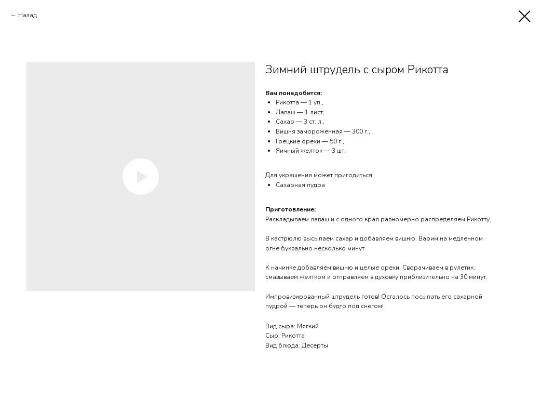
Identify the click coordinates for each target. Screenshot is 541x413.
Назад (27, 15)
